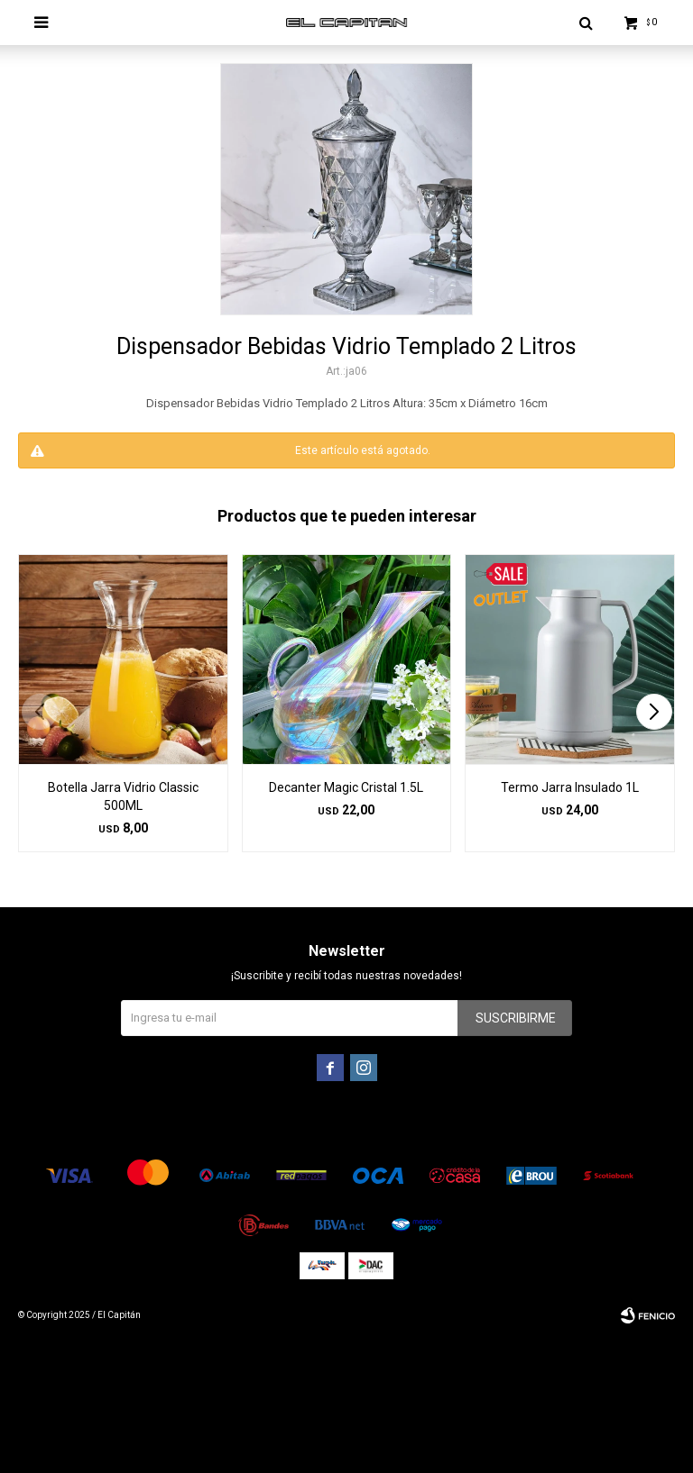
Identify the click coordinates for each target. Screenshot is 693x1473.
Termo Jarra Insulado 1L (570, 787)
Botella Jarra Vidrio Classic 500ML (123, 796)
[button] (654, 712)
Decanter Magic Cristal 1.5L (346, 787)
